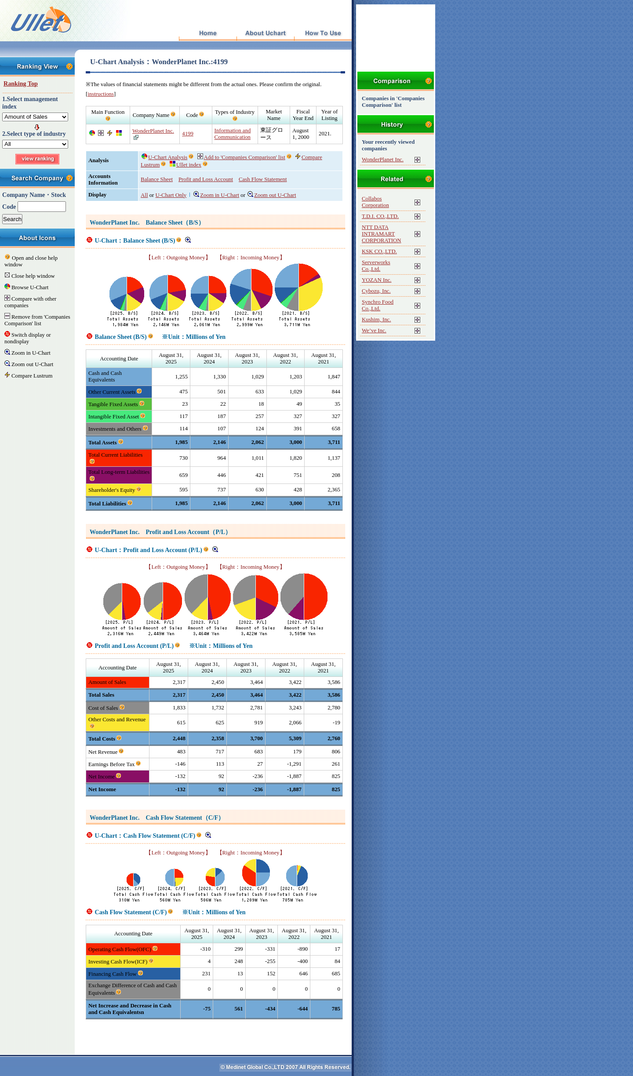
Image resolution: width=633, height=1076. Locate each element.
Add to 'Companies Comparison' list (241, 157)
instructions (100, 94)
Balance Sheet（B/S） (175, 222)
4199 (187, 134)
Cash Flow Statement (263, 179)
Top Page (207, 33)
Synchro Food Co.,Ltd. (377, 305)
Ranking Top (21, 83)
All (144, 195)
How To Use (323, 33)
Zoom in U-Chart (216, 195)
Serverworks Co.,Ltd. (376, 265)
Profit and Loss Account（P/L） (188, 531)
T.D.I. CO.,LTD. (380, 216)
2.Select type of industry (34, 133)
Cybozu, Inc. (376, 291)
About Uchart (265, 33)
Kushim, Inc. (376, 319)
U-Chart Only (171, 195)
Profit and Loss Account (205, 179)
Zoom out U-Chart (271, 195)
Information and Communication (233, 133)
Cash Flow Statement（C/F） (185, 817)
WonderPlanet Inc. (153, 131)
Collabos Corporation (375, 202)
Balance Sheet (157, 179)
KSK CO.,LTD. (379, 251)
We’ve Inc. (374, 330)
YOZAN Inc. (377, 280)
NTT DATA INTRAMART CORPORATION (381, 234)
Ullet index (185, 165)
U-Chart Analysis (164, 157)
